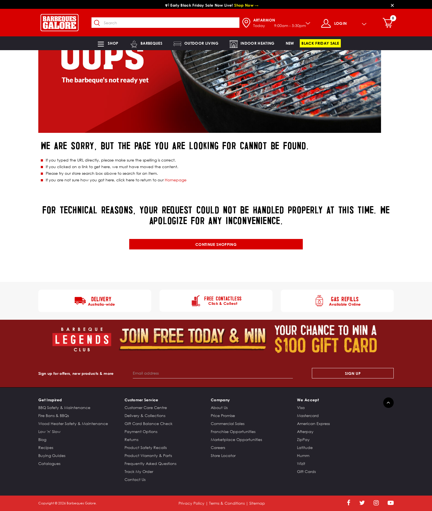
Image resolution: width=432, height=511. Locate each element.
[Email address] (213, 373)
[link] (290, 43)
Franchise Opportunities (233, 431)
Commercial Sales (227, 423)
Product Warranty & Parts (148, 455)
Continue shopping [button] (216, 244)
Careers (218, 447)
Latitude (305, 447)
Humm (303, 455)
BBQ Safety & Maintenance (64, 407)
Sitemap (257, 503)
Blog (42, 439)
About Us (219, 407)
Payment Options (141, 431)
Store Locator (223, 455)
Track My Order (139, 471)
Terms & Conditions (227, 503)
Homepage (176, 179)
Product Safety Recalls (146, 447)
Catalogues (49, 463)
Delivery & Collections (145, 415)
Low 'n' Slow (49, 431)
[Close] (392, 5)
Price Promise (223, 415)
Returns (131, 439)
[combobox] (165, 22)
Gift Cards (306, 471)
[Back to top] (388, 402)
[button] (107, 43)
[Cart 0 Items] (389, 23)
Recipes (45, 447)
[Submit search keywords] (97, 23)
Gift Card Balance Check (148, 423)
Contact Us (135, 479)
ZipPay (303, 439)
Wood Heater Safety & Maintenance (73, 423)
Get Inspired (50, 399)
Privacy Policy (191, 503)
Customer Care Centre (146, 407)
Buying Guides (51, 455)
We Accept (308, 399)
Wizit (301, 463)
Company (220, 399)
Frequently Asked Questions (150, 463)
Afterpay (305, 431)
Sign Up (352, 373)
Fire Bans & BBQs (53, 415)
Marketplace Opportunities (236, 439)
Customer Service (141, 399)
